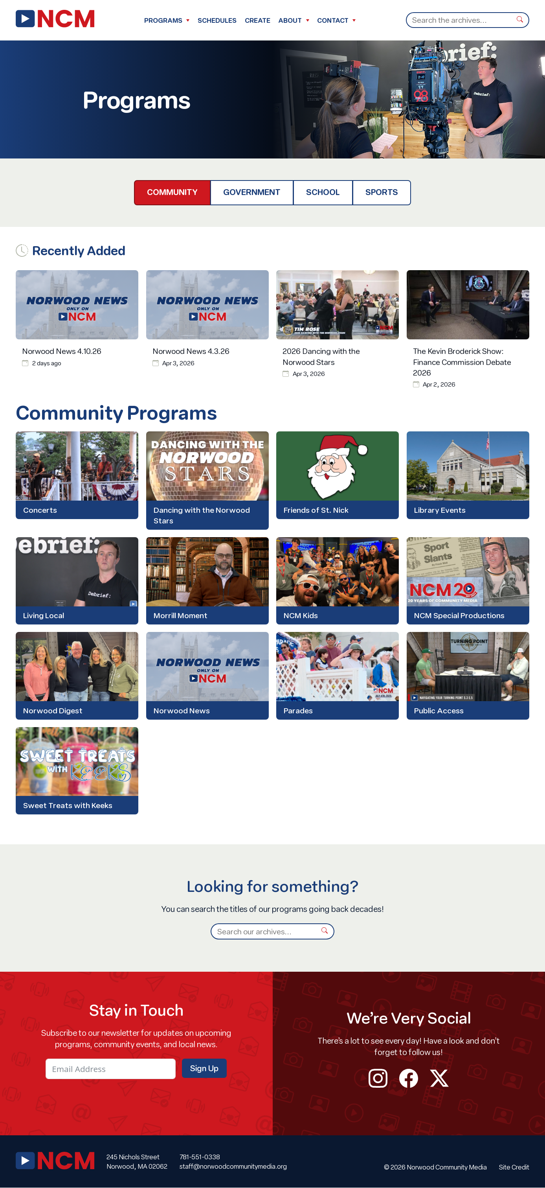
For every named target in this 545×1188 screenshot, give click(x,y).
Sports (381, 192)
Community (172, 192)
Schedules (217, 20)
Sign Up (204, 1068)
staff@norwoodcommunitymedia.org (233, 1166)
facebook (408, 1078)
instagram (378, 1078)
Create (257, 20)
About (290, 20)
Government (252, 192)
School (323, 192)
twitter (439, 1078)
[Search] (458, 20)
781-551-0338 (200, 1157)
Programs (163, 20)
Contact (333, 20)
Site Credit (514, 1167)
